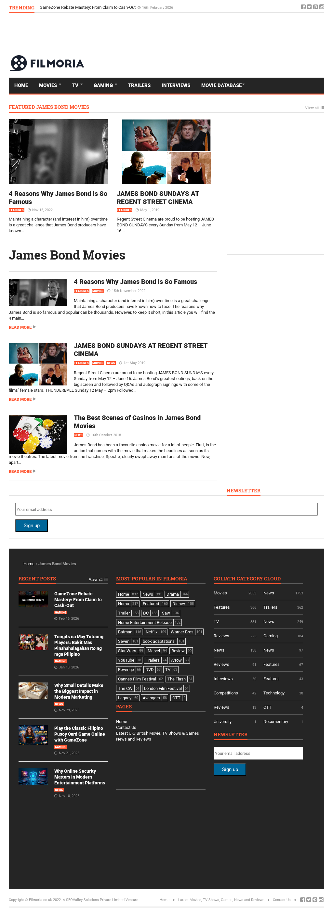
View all (312, 108)
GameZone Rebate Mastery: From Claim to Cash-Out (88, 7)
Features (16, 210)
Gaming (104, 85)
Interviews (176, 85)
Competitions (226, 693)
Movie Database (221, 85)
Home (21, 85)
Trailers (139, 85)
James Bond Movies (67, 255)
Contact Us (126, 727)
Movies (48, 85)
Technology (274, 693)
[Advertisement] (205, 33)
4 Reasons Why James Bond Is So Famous (135, 282)
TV (76, 85)
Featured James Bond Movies (49, 107)
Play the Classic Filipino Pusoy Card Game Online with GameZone (79, 734)
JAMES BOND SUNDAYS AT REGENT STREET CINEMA (158, 198)
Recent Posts (37, 579)
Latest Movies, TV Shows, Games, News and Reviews (221, 900)
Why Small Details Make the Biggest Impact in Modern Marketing (78, 691)
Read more (20, 327)
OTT (267, 707)
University (223, 721)
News (111, 363)
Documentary (275, 721)
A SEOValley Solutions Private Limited (94, 900)
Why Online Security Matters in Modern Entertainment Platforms (79, 776)
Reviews (221, 636)
